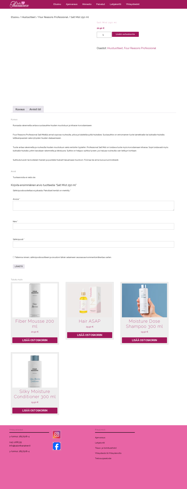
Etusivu (57, 4)
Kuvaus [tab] (20, 109)
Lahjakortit (100, 443)
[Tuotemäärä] (104, 35)
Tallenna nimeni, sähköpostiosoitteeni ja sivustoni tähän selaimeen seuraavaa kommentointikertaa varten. (63, 257)
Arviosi (16, 199)
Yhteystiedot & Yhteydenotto (108, 453)
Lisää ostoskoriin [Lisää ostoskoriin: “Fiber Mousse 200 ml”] (34, 340)
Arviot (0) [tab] (35, 109)
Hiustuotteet (29, 17)
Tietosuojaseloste (103, 458)
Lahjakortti (115, 4)
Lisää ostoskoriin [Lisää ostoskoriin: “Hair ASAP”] (89, 335)
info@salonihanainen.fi (19, 445)
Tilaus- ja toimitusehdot (105, 448)
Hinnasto (86, 4)
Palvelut (100, 4)
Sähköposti (18, 239)
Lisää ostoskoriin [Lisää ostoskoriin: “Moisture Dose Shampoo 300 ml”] (144, 340)
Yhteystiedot (132, 4)
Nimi (15, 221)
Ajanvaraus (71, 4)
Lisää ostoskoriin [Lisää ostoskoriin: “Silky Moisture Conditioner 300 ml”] (34, 410)
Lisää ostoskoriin (125, 34)
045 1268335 (15, 442)
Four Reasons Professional (53, 17)
